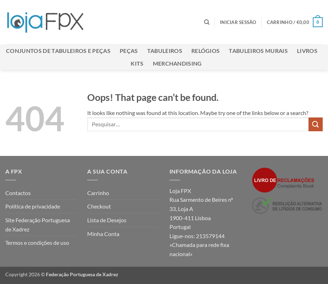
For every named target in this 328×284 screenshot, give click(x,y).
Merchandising (177, 63)
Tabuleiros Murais (258, 50)
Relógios (205, 50)
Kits (137, 63)
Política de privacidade (32, 206)
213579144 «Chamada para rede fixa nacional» (199, 244)
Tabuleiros (164, 50)
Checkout (99, 206)
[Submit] (316, 124)
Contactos (18, 192)
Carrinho (98, 192)
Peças (129, 50)
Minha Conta (103, 233)
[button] (238, 22)
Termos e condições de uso (37, 242)
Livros (307, 50)
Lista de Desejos (106, 220)
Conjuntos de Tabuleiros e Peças (58, 50)
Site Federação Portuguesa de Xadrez (37, 224)
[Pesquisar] (206, 22)
